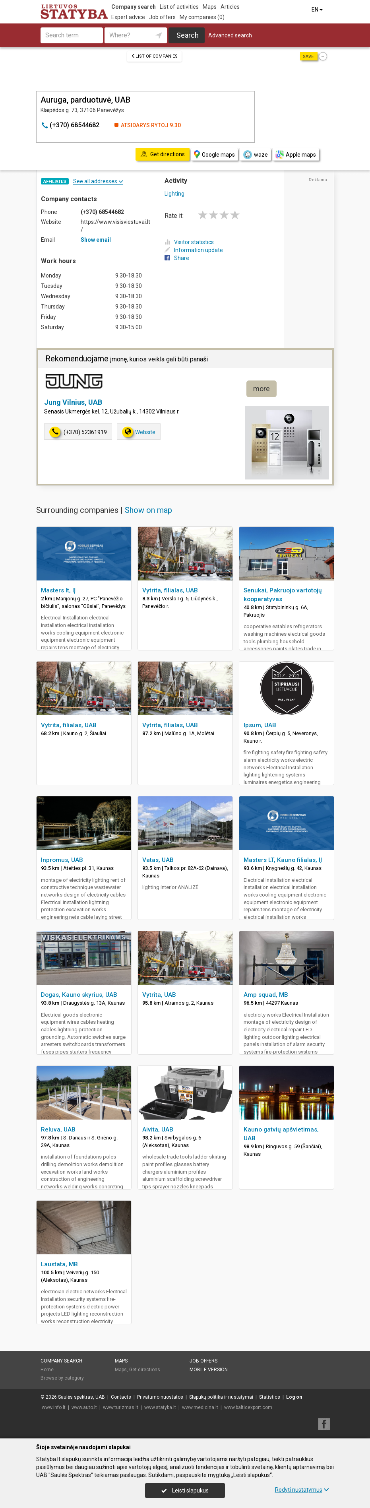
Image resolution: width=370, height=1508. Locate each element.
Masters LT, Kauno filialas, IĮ (283, 860)
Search (187, 35)
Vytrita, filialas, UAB (170, 590)
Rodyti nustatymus (302, 1490)
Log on (294, 1397)
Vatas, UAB (158, 860)
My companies (202, 17)
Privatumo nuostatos (160, 1397)
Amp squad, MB (266, 994)
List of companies (154, 56)
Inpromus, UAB (62, 860)
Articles (230, 7)
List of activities (179, 7)
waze (255, 154)
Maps (210, 7)
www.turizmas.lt (120, 1407)
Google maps (214, 154)
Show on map (148, 510)
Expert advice (128, 17)
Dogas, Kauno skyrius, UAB (79, 994)
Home (47, 1369)
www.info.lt (54, 1407)
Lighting (174, 193)
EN (318, 9)
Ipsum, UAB (260, 725)
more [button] (261, 388)
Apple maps (295, 154)
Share (177, 258)
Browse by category (62, 1378)
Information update (194, 250)
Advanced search (230, 35)
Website (138, 432)
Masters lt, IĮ (58, 590)
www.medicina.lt (200, 1407)
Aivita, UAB (157, 1129)
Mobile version (209, 1369)
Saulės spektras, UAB (81, 1397)
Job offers (162, 17)
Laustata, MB (59, 1264)
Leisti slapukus (184, 1490)
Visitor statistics (189, 242)
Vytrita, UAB (159, 994)
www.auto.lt (84, 1407)
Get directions (144, 1369)
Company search (133, 7)
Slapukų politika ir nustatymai (221, 1397)
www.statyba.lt (160, 1407)
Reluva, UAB (58, 1129)
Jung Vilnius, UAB (73, 402)
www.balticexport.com (248, 1407)
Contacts (121, 1397)
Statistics (269, 1397)
